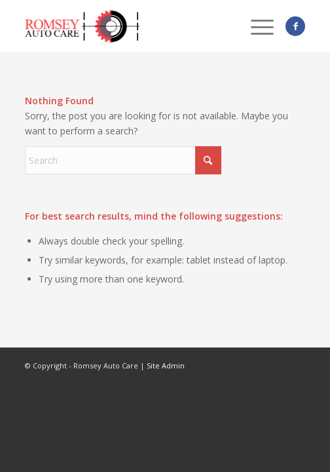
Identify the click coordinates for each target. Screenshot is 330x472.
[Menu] (256, 26)
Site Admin (166, 365)
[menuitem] (256, 26)
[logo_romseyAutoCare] (137, 26)
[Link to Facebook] (295, 26)
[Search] (123, 160)
